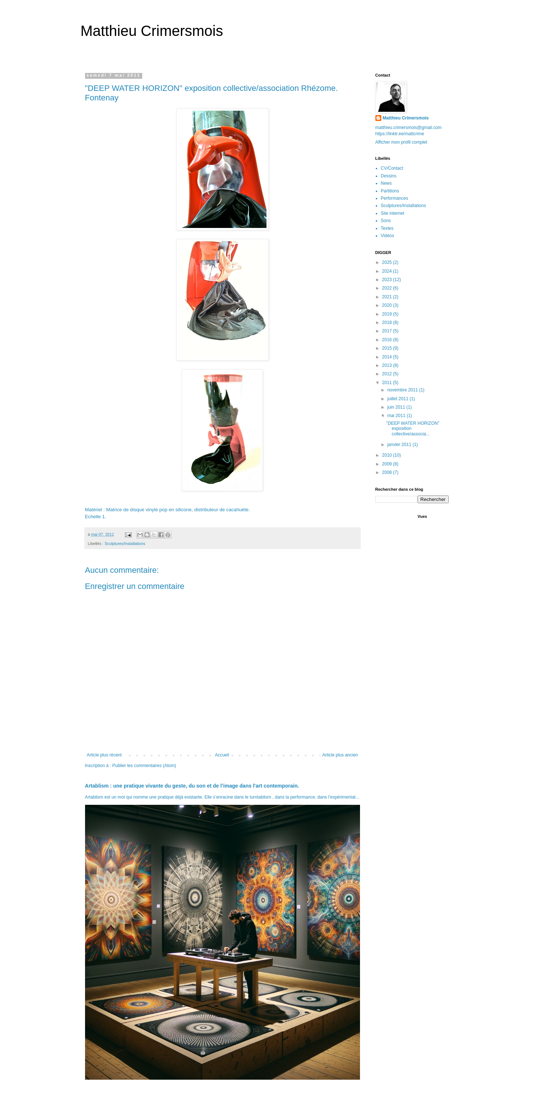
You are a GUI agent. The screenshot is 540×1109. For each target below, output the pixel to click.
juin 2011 (396, 407)
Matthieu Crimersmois (152, 31)
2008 (387, 472)
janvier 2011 (399, 444)
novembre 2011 (403, 390)
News (386, 183)
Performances (394, 198)
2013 (387, 365)
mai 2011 (397, 415)
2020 (387, 305)
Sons (386, 220)
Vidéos (387, 235)
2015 (387, 348)
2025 (387, 262)
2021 (387, 296)
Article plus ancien (340, 755)
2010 (387, 455)
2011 (387, 382)
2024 (387, 271)
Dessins (389, 175)
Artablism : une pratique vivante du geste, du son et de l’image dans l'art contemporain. (192, 786)
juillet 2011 (398, 398)
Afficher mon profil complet (401, 142)
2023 (387, 279)
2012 (387, 373)
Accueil (222, 755)
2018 (387, 322)
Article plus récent (104, 755)
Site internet (392, 213)
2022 (387, 288)
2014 (387, 357)
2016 (387, 339)
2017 (387, 331)
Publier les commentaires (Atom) (144, 765)
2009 (387, 464)
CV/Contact (392, 168)
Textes (387, 228)
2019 (387, 314)
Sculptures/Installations (124, 543)
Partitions (390, 191)
